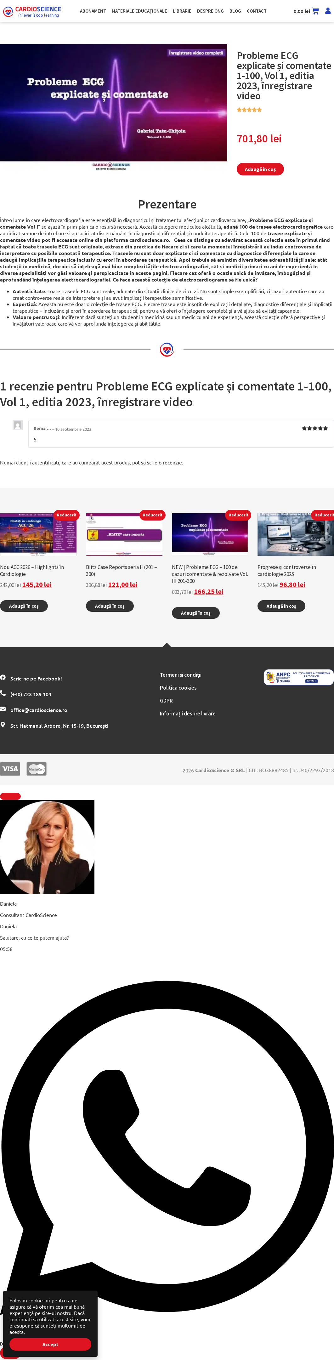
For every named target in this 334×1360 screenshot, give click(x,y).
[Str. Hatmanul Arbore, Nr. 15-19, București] (3, 724)
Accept (50, 1344)
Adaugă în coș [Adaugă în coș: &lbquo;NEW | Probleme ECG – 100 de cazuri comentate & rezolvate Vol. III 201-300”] (196, 613)
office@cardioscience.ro (38, 709)
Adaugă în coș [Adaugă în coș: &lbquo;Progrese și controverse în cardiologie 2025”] (281, 606)
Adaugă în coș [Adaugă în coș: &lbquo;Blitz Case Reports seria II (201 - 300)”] (110, 606)
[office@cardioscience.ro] (3, 709)
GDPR (166, 700)
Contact (257, 11)
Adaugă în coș (260, 169)
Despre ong (210, 11)
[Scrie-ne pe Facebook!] (3, 677)
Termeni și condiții (180, 674)
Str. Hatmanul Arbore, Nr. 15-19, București (59, 725)
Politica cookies (178, 687)
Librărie (182, 11)
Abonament (93, 11)
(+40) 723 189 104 (30, 694)
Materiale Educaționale (139, 11)
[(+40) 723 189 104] (3, 693)
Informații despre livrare (188, 713)
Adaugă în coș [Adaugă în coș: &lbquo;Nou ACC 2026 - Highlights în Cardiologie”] (24, 606)
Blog (235, 11)
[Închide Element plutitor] (10, 796)
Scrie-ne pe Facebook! (36, 678)
